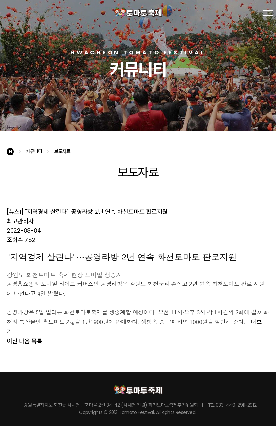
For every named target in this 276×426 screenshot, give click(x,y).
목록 (36, 341)
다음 (24, 341)
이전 (12, 341)
